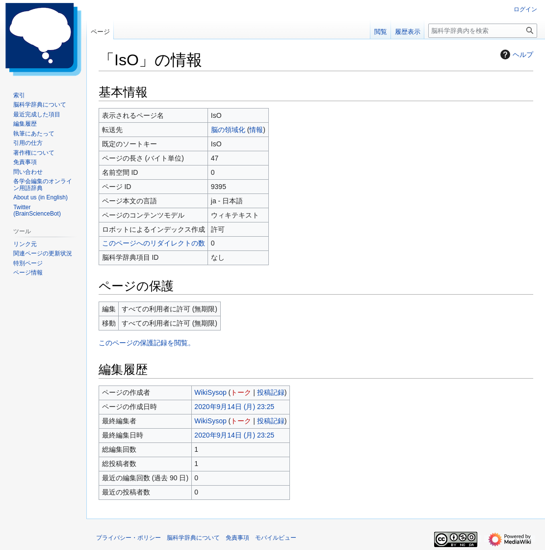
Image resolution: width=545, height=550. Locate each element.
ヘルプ (515, 54)
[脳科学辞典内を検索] (482, 31)
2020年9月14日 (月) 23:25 (234, 407)
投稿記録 (271, 392)
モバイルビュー (275, 537)
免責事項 (237, 537)
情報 (256, 130)
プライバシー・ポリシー (128, 537)
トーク (241, 392)
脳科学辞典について (193, 537)
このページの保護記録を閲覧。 (147, 343)
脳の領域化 (228, 130)
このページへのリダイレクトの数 (153, 243)
